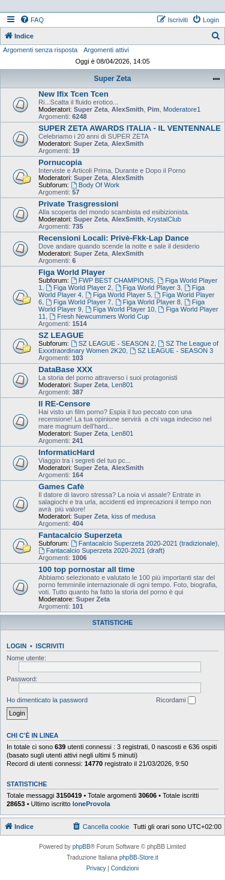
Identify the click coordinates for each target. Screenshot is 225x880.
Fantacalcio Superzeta (80, 535)
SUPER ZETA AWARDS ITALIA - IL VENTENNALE (129, 128)
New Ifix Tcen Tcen (73, 93)
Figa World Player (71, 272)
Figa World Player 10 (119, 309)
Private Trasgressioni (78, 203)
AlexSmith (128, 109)
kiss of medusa (133, 516)
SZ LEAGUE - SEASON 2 (112, 343)
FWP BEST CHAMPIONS (112, 280)
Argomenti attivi (106, 49)
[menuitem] (32, 20)
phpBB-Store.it (138, 857)
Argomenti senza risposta (40, 49)
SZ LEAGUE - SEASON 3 (171, 350)
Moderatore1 (181, 109)
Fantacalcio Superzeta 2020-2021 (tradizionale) (144, 543)
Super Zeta (112, 78)
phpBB (82, 846)
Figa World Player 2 (78, 287)
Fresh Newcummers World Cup (99, 316)
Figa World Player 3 (148, 287)
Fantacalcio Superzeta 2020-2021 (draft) (101, 550)
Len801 (123, 384)
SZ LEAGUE (60, 335)
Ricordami (176, 700)
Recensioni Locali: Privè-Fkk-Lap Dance (113, 238)
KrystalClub (164, 219)
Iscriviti (50, 645)
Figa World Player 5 (118, 294)
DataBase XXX (65, 369)
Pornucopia (60, 162)
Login (16, 645)
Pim (154, 109)
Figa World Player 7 (78, 302)
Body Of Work (95, 184)
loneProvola (91, 803)
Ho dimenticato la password (47, 700)
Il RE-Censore (64, 403)
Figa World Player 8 (148, 302)
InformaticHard (66, 452)
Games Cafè (61, 486)
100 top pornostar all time (86, 569)
